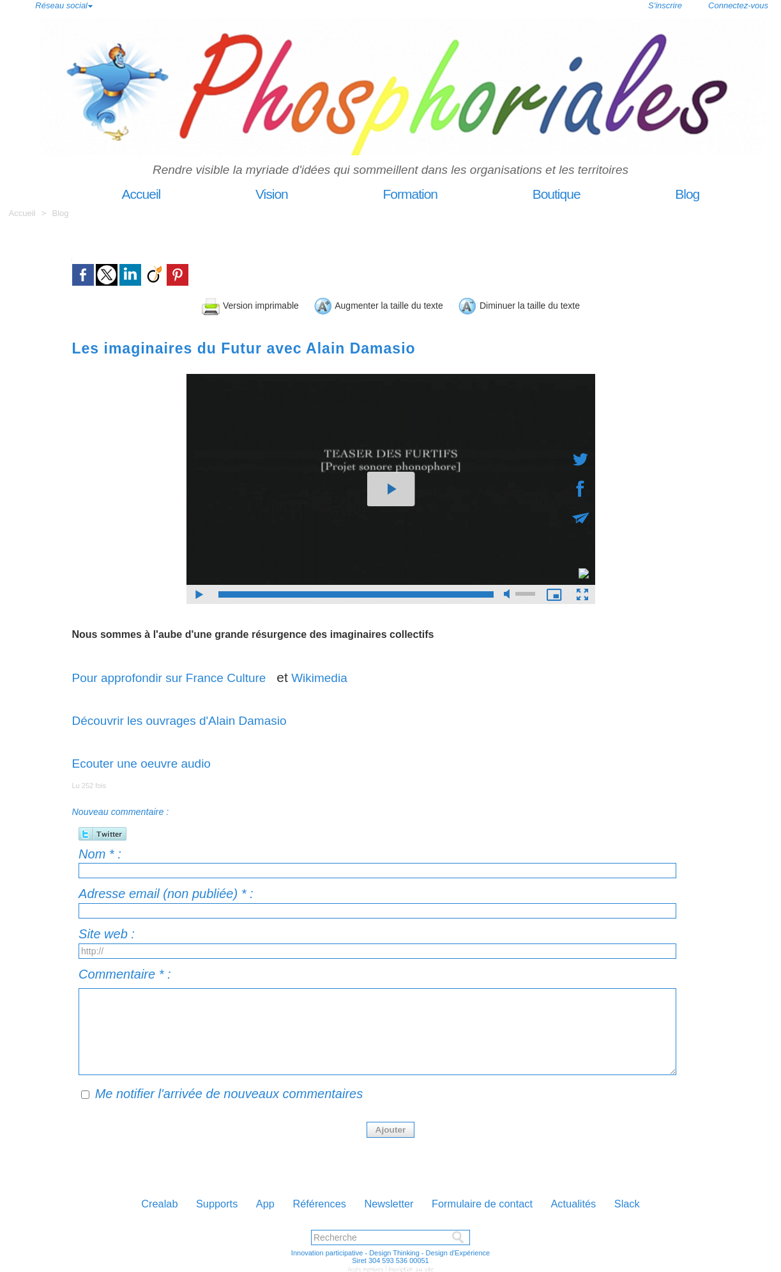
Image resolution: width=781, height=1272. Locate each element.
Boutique (532, 194)
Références (313, 1201)
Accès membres (367, 1266)
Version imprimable (196, 304)
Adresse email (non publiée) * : (166, 892)
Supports (195, 1201)
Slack (659, 1201)
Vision (246, 194)
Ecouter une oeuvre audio (149, 761)
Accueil (116, 194)
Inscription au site (409, 1266)
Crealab (129, 1201)
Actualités (599, 1201)
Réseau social (61, 5)
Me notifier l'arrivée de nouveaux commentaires (229, 1092)
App (250, 1201)
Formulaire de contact (496, 1201)
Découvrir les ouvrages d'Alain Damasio (191, 718)
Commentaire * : (125, 972)
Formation (385, 194)
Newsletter (391, 1201)
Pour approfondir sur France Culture (181, 675)
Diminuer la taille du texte (566, 304)
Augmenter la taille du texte (372, 304)
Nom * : (100, 852)
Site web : (107, 932)
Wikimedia (342, 675)
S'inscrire (665, 5)
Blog (660, 194)
